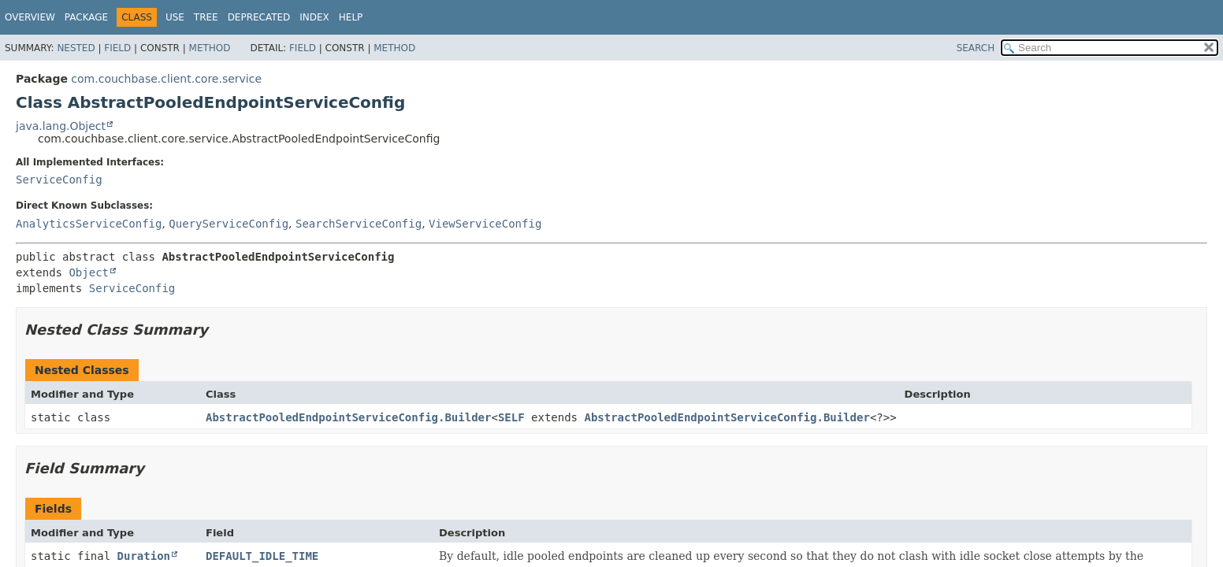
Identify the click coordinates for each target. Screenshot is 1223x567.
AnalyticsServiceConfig (89, 223)
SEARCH (976, 48)
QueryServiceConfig (228, 223)
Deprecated (259, 17)
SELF (511, 417)
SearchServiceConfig (359, 223)
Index (314, 17)
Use (174, 17)
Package (86, 17)
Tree (206, 17)
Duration (143, 556)
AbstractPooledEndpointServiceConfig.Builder (348, 417)
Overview (30, 17)
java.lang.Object (61, 126)
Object (89, 272)
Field (117, 48)
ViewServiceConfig (485, 223)
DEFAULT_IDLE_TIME (262, 556)
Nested (76, 48)
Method (210, 48)
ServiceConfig (59, 179)
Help (351, 17)
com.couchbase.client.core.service (166, 78)
